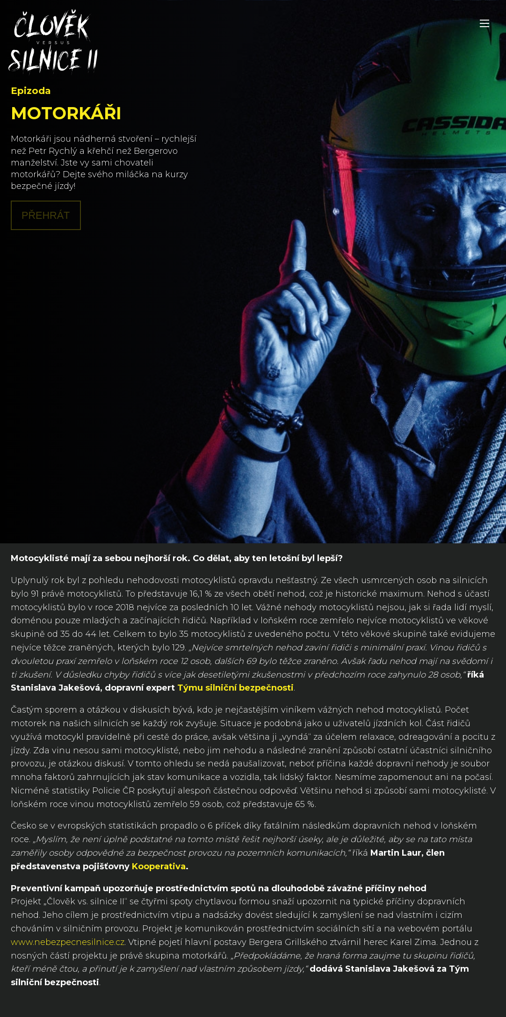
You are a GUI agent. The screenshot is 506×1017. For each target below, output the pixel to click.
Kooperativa (159, 866)
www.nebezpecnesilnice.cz (67, 942)
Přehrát (46, 215)
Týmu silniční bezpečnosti (235, 688)
